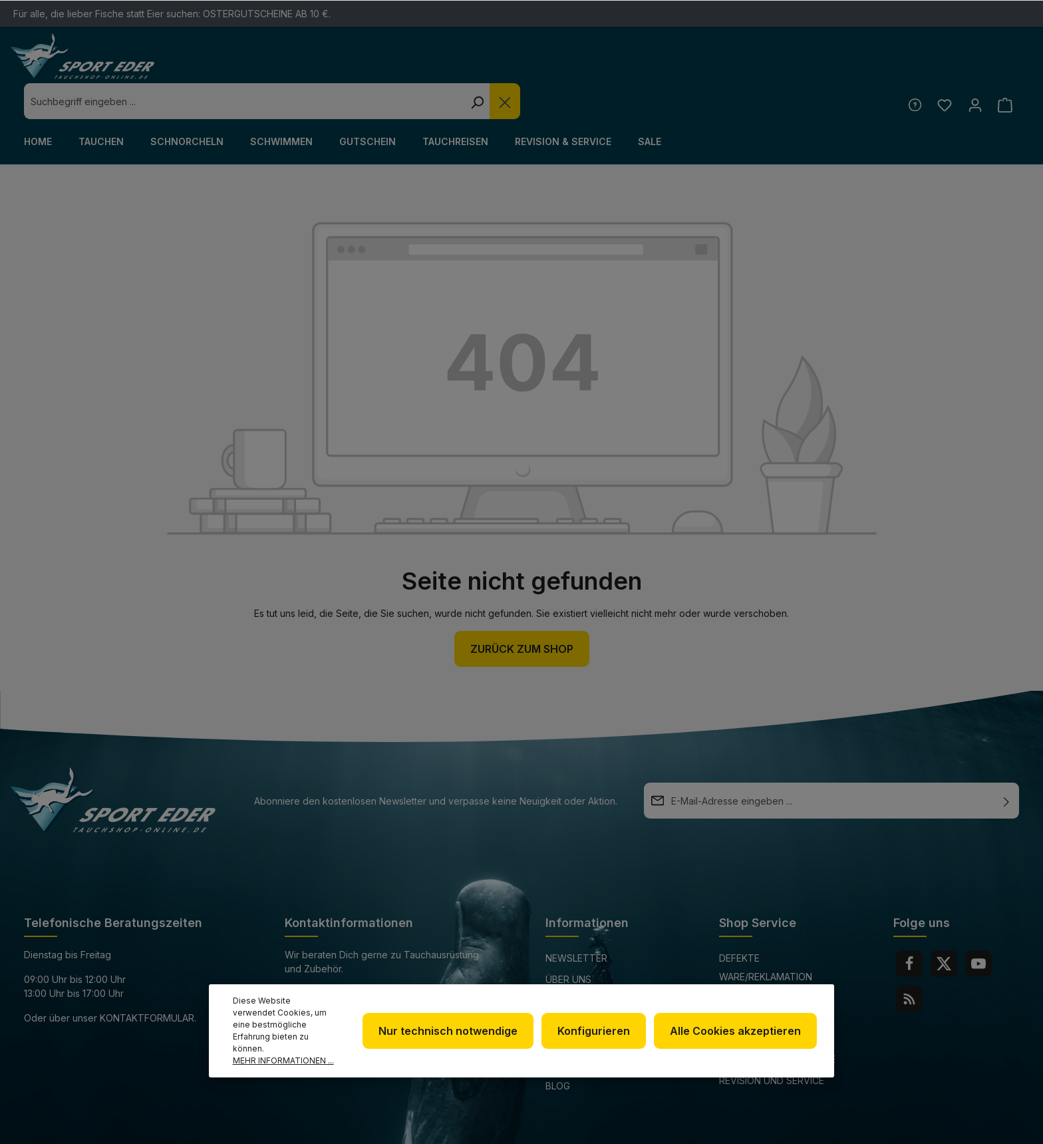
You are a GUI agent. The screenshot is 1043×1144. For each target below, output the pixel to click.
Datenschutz (580, 964)
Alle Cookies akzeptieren (736, 1037)
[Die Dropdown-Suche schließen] (754, 65)
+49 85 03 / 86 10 (323, 957)
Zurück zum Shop (521, 613)
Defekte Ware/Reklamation (765, 931)
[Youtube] (978, 927)
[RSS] (909, 963)
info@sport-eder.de (336, 982)
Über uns (568, 943)
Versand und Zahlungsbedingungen (776, 993)
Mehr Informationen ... (283, 1060)
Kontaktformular (147, 982)
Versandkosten (699, 1126)
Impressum (572, 986)
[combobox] (493, 65)
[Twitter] (944, 927)
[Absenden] (1006, 765)
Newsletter (576, 922)
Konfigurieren (597, 1037)
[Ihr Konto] (973, 69)
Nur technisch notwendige (454, 1037)
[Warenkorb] (1004, 69)
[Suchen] (726, 65)
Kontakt (741, 962)
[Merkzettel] (942, 69)
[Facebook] (909, 927)
